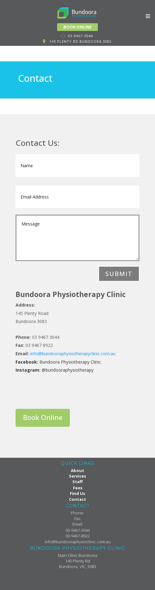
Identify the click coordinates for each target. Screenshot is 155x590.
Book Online (42, 417)
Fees (77, 488)
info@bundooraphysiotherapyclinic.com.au (73, 353)
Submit (119, 273)
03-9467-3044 (80, 35)
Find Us (77, 493)
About (77, 470)
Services (77, 476)
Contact (77, 499)
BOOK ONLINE (77, 27)
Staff (77, 481)
